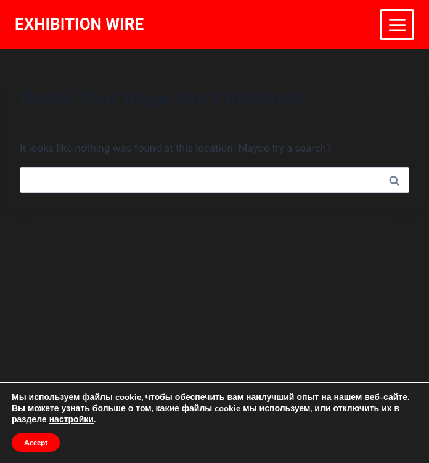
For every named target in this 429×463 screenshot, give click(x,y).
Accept (35, 443)
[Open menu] (397, 24)
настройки (71, 419)
